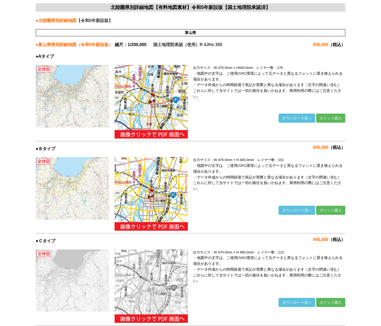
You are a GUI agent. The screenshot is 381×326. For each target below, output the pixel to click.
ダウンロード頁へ (297, 118)
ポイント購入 (331, 118)
